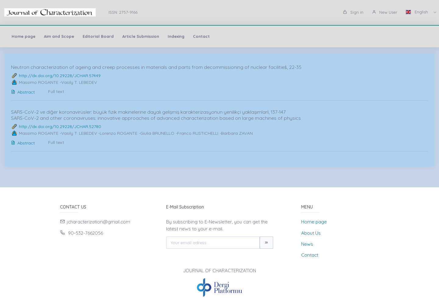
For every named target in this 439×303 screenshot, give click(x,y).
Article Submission (140, 36)
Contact (201, 36)
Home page (23, 36)
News (307, 244)
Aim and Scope (59, 36)
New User (384, 12)
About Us (311, 233)
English (417, 11)
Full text (56, 91)
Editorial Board (98, 36)
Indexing (176, 36)
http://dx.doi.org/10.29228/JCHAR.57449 (60, 75)
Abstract (23, 92)
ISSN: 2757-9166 (123, 12)
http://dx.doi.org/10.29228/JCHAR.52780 (60, 126)
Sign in (353, 12)
